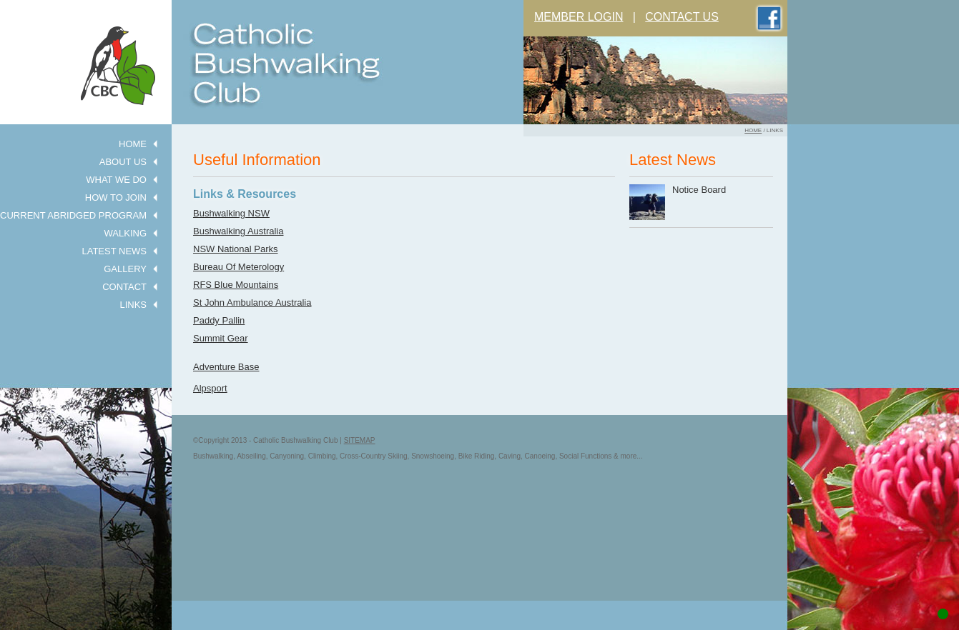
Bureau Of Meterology (238, 266)
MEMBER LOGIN (578, 17)
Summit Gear (220, 338)
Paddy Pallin (219, 320)
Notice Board (699, 189)
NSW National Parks (235, 249)
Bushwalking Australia (238, 231)
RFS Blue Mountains (235, 284)
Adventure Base (226, 366)
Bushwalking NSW (231, 213)
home (753, 130)
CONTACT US (682, 17)
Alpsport (210, 388)
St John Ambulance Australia (252, 302)
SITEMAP (359, 440)
